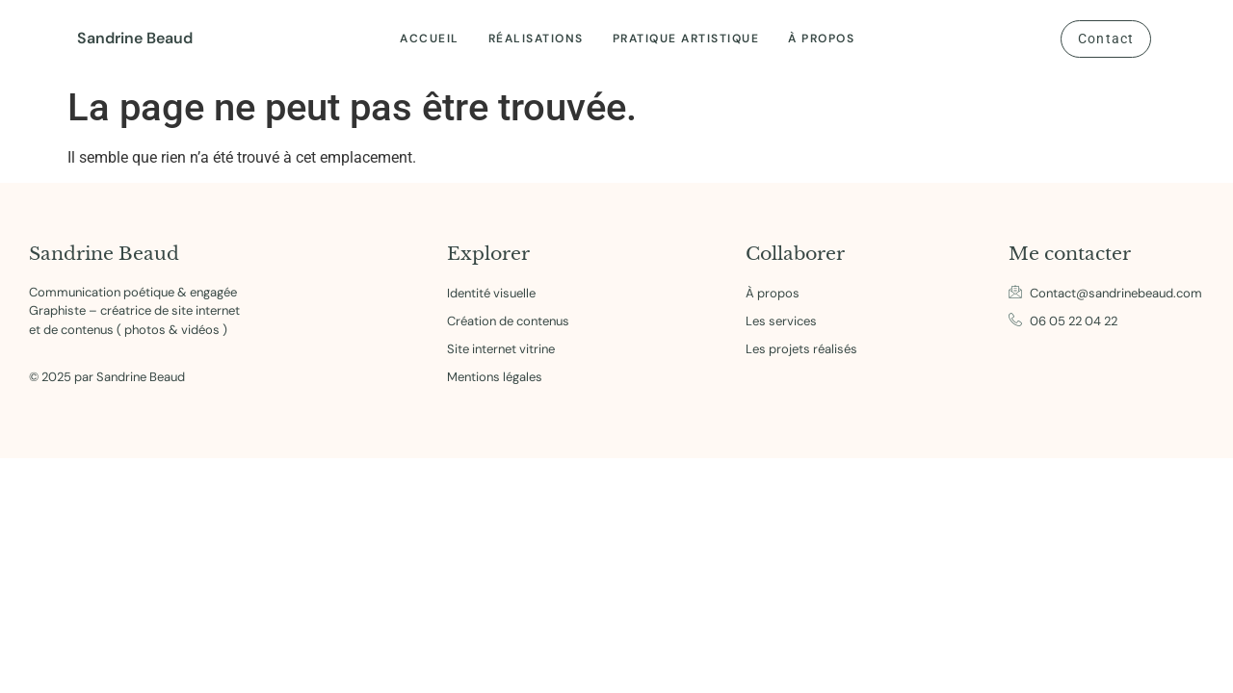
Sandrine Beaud (135, 38)
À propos (821, 38)
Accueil (429, 38)
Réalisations (536, 38)
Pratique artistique (686, 38)
